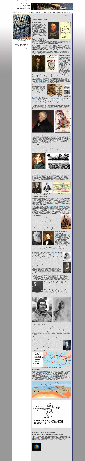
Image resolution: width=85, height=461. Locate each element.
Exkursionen (52, 12)
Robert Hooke (41, 80)
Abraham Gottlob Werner (60, 150)
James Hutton (51, 172)
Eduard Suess (54, 252)
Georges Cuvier (59, 199)
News (65, 12)
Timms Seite (46, 12)
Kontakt (24, 0)
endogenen (46, 379)
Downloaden (21, 48)
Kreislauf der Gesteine (55, 179)
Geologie (36, 12)
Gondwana (34, 273)
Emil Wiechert (54, 285)
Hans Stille (38, 256)
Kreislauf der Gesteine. (50, 376)
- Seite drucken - (68, 15)
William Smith (56, 135)
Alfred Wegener (58, 327)
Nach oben (34, 456)
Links (68, 12)
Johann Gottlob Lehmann (38, 98)
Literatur (62, 12)
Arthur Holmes (61, 337)
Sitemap (28, 0)
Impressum (19, 0)
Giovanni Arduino (43, 101)
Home (32, 12)
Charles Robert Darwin (37, 217)
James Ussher (39, 39)
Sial (47, 329)
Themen (57, 12)
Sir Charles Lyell (62, 206)
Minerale (41, 12)
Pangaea (53, 331)
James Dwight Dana (52, 248)
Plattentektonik (45, 372)
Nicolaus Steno (62, 59)
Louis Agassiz (44, 224)
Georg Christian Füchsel (59, 98)
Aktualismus (51, 206)
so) (51, 372)
